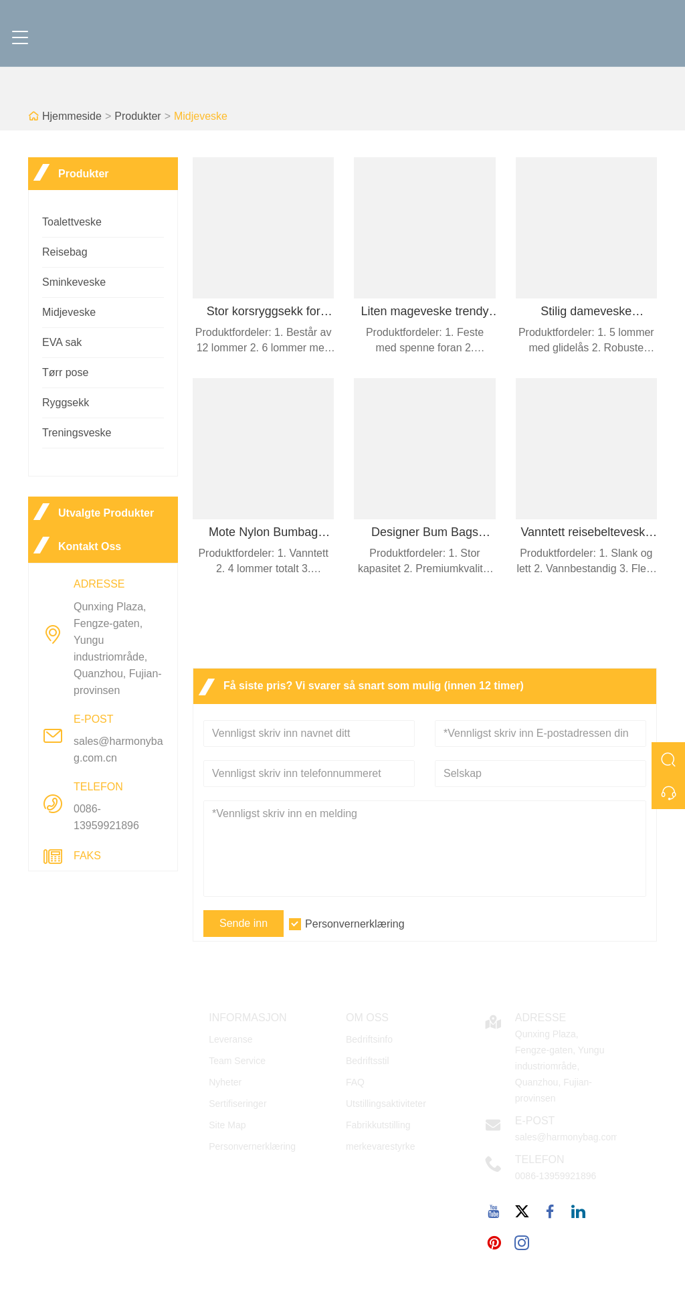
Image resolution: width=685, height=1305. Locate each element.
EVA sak (62, 342)
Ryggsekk (65, 402)
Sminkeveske (74, 282)
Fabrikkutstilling (378, 1125)
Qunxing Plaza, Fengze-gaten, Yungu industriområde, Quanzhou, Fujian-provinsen (118, 648)
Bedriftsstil (367, 1060)
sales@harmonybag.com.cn (118, 749)
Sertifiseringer (237, 1103)
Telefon (540, 1159)
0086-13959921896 (106, 817)
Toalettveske (72, 222)
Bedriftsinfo (369, 1039)
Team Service (237, 1060)
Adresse (540, 1017)
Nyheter (225, 1082)
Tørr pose (65, 372)
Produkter (137, 116)
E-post (535, 1120)
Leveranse (230, 1039)
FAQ (355, 1082)
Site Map (227, 1125)
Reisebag (65, 252)
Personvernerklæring (355, 924)
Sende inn (243, 923)
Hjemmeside (72, 116)
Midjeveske (200, 116)
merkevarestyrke (380, 1146)
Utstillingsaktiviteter (386, 1103)
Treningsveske (76, 432)
